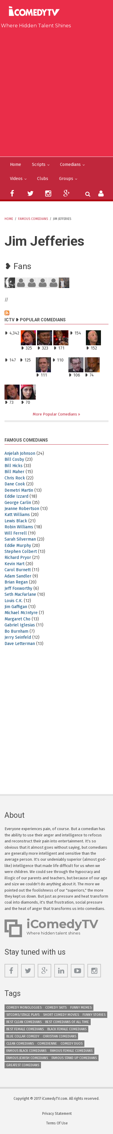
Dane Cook (15, 484)
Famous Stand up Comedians (74, 1058)
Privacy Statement (57, 1113)
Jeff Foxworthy (18, 588)
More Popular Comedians (55, 414)
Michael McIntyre (21, 612)
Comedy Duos (72, 1044)
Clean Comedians (20, 1044)
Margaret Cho (17, 619)
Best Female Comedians (25, 1029)
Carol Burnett (18, 569)
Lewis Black (16, 521)
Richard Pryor (18, 557)
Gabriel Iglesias (20, 625)
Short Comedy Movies (61, 1015)
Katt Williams (17, 514)
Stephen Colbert (21, 551)
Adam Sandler (18, 576)
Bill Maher (14, 471)
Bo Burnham (16, 631)
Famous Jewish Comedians (27, 1058)
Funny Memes (81, 1008)
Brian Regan (16, 582)
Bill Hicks (14, 465)
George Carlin (18, 502)
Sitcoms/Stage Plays (22, 1015)
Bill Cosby (14, 459)
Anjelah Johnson (20, 453)
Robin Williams (19, 527)
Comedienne (47, 1044)
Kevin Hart (14, 563)
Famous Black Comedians (26, 1051)
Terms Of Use (57, 1123)
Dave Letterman (20, 643)
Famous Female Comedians (71, 1051)
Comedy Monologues (24, 1008)
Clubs (42, 178)
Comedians (70, 164)
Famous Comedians (33, 219)
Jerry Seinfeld (18, 637)
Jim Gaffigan (16, 606)
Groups (66, 178)
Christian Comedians (59, 1036)
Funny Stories (94, 1015)
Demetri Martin (19, 490)
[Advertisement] (56, 91)
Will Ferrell (16, 533)
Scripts (39, 164)
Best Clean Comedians (24, 1022)
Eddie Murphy (18, 545)
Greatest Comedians (22, 1065)
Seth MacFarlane (20, 594)
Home (15, 164)
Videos (16, 178)
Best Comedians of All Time (67, 1022)
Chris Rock (15, 478)
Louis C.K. (14, 600)
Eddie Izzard (16, 496)
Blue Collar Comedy (22, 1036)
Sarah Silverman (20, 539)
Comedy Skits (56, 1008)
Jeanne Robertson (22, 508)
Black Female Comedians (66, 1029)
